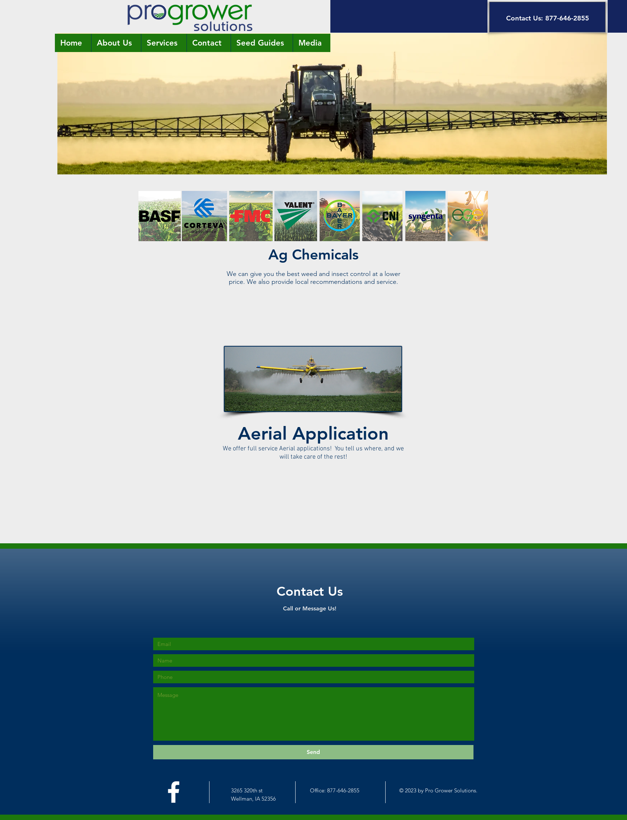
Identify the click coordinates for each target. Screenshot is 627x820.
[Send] (313, 752)
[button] (408, 16)
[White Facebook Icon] (173, 792)
